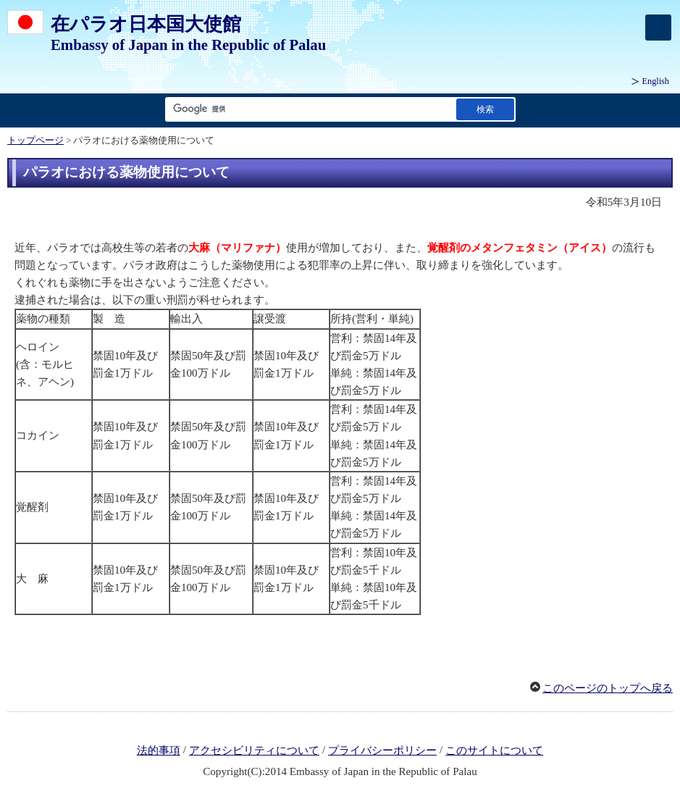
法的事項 (158, 750)
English (655, 81)
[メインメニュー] (658, 27)
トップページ (35, 140)
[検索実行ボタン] (485, 109)
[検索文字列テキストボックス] (308, 109)
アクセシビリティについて (254, 750)
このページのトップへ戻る (607, 688)
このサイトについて (494, 750)
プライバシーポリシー (382, 750)
